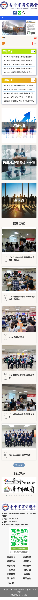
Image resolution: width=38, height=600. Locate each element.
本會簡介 (11, 557)
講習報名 (27, 561)
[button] (23, 12)
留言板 (27, 574)
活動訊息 (11, 561)
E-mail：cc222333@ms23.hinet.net (15, 525)
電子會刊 (27, 578)
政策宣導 (27, 566)
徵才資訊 (11, 578)
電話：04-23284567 (10, 519)
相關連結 (11, 574)
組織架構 (27, 557)
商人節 (11, 583)
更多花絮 (19, 465)
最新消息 (11, 566)
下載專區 (11, 570)
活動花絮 (27, 570)
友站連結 (19, 473)
